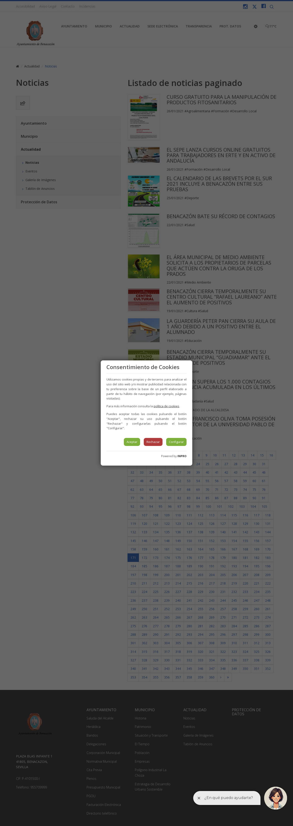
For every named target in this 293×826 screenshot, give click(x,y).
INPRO (182, 456)
